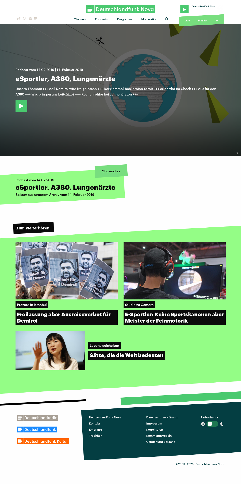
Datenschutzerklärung (161, 417)
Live (187, 20)
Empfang (95, 429)
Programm (124, 19)
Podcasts (101, 19)
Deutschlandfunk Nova (105, 417)
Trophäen (95, 435)
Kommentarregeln (159, 435)
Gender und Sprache (160, 441)
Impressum (154, 423)
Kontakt (94, 423)
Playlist (202, 20)
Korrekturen (154, 429)
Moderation (149, 19)
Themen (80, 19)
